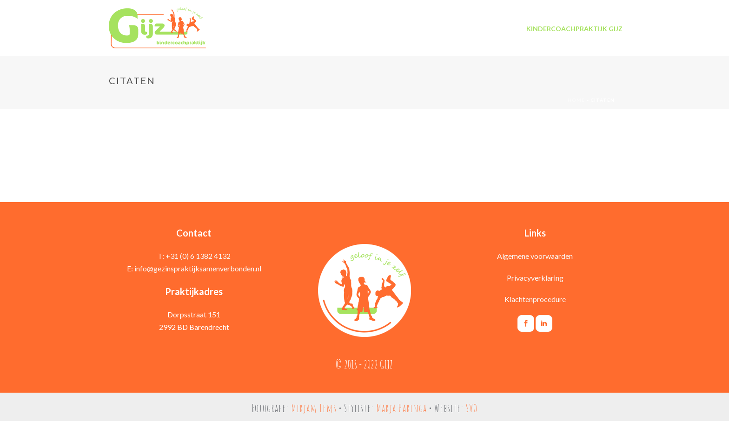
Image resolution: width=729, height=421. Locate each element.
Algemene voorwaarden (535, 255)
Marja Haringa (401, 408)
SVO (472, 408)
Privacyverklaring (535, 277)
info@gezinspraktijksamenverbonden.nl (197, 268)
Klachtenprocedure (535, 299)
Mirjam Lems (314, 408)
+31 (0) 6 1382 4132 (198, 255)
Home (576, 100)
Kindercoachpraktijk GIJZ (574, 29)
